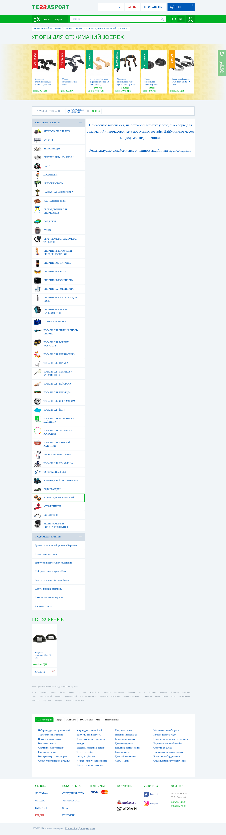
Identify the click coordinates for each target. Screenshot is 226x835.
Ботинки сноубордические (166, 756)
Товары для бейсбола (52, 384)
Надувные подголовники (127, 748)
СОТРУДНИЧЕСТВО (73, 793)
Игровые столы (49, 183)
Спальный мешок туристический (169, 761)
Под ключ (45, 221)
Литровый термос (124, 730)
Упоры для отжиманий (54, 498)
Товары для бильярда (52, 392)
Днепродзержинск (88, 696)
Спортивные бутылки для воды (55, 298)
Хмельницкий (46, 696)
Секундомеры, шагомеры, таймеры (55, 239)
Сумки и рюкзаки (50, 322)
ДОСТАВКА (41, 793)
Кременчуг (115, 696)
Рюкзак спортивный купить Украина (53, 580)
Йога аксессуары (43, 606)
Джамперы (46, 175)
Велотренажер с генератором (52, 756)
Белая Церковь (161, 696)
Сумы (34, 696)
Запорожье (81, 692)
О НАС (65, 808)
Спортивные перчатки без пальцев (170, 739)
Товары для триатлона (53, 463)
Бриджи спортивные (125, 739)
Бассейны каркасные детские (91, 748)
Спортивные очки (50, 271)
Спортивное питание (52, 263)
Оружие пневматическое (50, 739)
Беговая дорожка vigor (164, 734)
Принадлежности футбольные (168, 752)
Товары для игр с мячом (54, 401)
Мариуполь (119, 692)
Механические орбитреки (166, 730)
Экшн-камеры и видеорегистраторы (51, 524)
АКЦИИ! (132, 7)
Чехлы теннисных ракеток (90, 765)
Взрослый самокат (47, 743)
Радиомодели (47, 489)
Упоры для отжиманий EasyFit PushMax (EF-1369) (43, 82)
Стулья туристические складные (54, 761)
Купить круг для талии (46, 554)
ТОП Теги (71, 719)
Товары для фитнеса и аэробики (53, 431)
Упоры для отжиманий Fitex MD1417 (69, 82)
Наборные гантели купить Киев (50, 571)
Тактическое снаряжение (50, 734)
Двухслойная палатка (125, 756)
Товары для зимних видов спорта (56, 331)
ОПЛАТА (40, 800)
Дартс (42, 166)
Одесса (53, 692)
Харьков (42, 692)
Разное (43, 230)
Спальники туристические (51, 748)
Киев (34, 692)
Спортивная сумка (162, 748)
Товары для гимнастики (54, 354)
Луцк (173, 696)
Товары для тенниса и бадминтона (53, 372)
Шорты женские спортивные (49, 589)
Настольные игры (50, 201)
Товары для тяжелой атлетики (52, 443)
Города (59, 719)
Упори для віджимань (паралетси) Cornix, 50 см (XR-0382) (99, 82)
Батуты (43, 140)
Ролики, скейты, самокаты (56, 481)
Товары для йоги (50, 410)
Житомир (186, 692)
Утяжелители (47, 506)
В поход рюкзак (123, 752)
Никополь (36, 700)
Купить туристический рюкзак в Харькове (56, 545)
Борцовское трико (47, 752)
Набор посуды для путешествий (54, 730)
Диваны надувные (124, 743)
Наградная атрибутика (53, 192)
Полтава (152, 692)
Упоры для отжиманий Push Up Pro (43, 655)
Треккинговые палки (52, 454)
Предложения (112, 719)
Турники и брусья (50, 472)
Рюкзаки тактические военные (92, 761)
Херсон (142, 692)
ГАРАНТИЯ (41, 808)
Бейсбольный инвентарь (89, 734)
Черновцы (103, 696)
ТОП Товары (86, 719)
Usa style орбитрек (86, 756)
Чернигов (163, 692)
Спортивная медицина (54, 289)
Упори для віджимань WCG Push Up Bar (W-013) (181, 82)
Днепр (62, 692)
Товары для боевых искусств (51, 343)
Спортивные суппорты (53, 280)
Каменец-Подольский (75, 700)
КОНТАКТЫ (68, 815)
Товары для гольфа (51, 363)
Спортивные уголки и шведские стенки (53, 251)
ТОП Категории (44, 719)
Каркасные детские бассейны (168, 743)
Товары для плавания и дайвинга (54, 419)
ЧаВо (98, 719)
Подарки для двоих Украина (49, 597)
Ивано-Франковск (131, 696)
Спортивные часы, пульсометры (51, 310)
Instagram (151, 803)
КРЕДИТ (39, 815)
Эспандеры (46, 515)
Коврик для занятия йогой (89, 730)
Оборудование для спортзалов (51, 210)
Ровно (57, 696)
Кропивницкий (70, 696)
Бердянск (47, 700)
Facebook (151, 794)
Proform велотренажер (126, 734)
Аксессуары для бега (52, 131)
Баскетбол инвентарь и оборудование (53, 563)
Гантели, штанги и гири (54, 157)
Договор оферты (86, 828)
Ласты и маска (122, 761)
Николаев (107, 692)
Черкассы (175, 692)
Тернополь (147, 696)
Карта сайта (71, 828)
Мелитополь (184, 696)
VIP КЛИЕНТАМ (71, 800)
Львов (71, 692)
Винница (131, 692)
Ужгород (58, 700)
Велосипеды (47, 149)
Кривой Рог (94, 692)
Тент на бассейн (85, 752)
